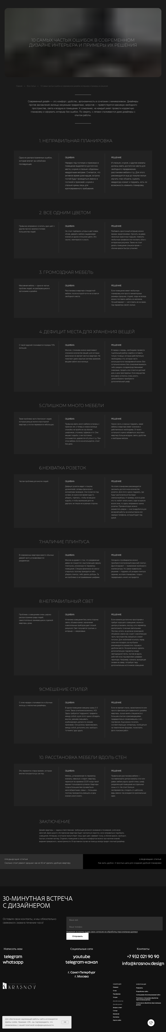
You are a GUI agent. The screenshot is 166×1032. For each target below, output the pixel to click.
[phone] (114, 927)
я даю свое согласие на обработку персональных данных (111, 932)
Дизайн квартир (118, 1001)
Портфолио (116, 994)
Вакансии (116, 1014)
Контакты (116, 1017)
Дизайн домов (117, 1004)
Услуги (115, 997)
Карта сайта (117, 1020)
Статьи (115, 1010)
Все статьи (31, 86)
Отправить (77, 936)
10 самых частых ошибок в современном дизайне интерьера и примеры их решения (74, 86)
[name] (114, 920)
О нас (115, 990)
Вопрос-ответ (117, 1007)
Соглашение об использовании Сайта (148, 995)
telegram (13, 956)
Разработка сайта (142, 991)
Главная (19, 86)
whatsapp (13, 962)
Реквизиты (139, 988)
